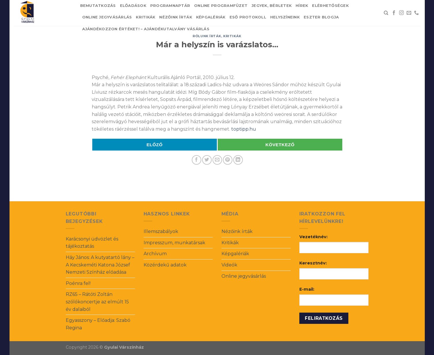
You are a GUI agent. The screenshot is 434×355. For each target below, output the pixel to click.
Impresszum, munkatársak (174, 242)
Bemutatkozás (98, 5)
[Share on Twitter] (207, 160)
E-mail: (306, 289)
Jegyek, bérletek (271, 5)
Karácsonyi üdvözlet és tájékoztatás (92, 242)
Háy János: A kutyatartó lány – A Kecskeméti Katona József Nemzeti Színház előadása (100, 265)
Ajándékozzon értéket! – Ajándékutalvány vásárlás (145, 29)
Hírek (302, 5)
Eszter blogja (321, 17)
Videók (229, 265)
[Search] (386, 12)
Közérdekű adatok (165, 265)
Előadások (133, 5)
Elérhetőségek (330, 5)
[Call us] (416, 13)
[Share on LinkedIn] (238, 160)
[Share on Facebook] (196, 160)
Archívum (155, 253)
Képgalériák (211, 17)
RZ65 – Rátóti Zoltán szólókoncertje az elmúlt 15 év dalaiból (97, 302)
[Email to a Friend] (217, 160)
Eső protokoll (248, 17)
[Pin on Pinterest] (227, 160)
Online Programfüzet (220, 5)
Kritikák (145, 17)
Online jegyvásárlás (107, 17)
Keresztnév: (313, 263)
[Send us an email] (409, 13)
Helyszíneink (285, 17)
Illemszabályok (161, 231)
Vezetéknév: (313, 236)
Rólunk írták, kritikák (217, 36)
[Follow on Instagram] (401, 13)
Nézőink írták (175, 17)
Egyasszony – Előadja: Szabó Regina (98, 324)
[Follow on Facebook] (394, 13)
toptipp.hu (243, 129)
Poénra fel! (78, 283)
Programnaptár (170, 5)
